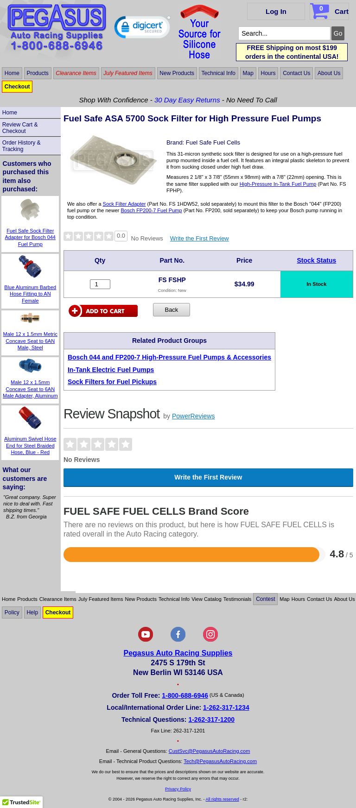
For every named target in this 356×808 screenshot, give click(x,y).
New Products (176, 73)
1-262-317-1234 (226, 707)
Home (12, 73)
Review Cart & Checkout (20, 127)
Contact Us (296, 73)
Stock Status (317, 260)
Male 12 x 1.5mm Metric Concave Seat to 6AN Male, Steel (30, 340)
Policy (12, 612)
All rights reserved (222, 799)
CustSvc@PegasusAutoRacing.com (209, 751)
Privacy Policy (178, 789)
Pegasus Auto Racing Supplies (177, 653)
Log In (276, 11)
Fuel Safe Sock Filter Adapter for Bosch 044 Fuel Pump (30, 237)
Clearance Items (76, 73)
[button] (142, 29)
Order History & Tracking (21, 145)
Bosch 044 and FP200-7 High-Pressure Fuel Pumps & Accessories (169, 357)
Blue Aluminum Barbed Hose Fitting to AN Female (30, 293)
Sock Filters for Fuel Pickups (112, 381)
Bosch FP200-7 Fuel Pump (151, 210)
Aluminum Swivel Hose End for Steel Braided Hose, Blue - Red (30, 445)
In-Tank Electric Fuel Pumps (111, 369)
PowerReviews (193, 416)
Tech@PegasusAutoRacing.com (220, 761)
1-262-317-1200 (211, 719)
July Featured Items (127, 73)
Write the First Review (199, 238)
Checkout (17, 86)
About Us (329, 73)
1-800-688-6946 (185, 695)
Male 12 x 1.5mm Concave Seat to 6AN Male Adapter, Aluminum (30, 388)
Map (248, 73)
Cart (330, 9)
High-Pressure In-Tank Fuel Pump (278, 184)
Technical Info (218, 73)
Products (37, 73)
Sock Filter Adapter (124, 204)
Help (32, 612)
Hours (268, 73)
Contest (265, 599)
